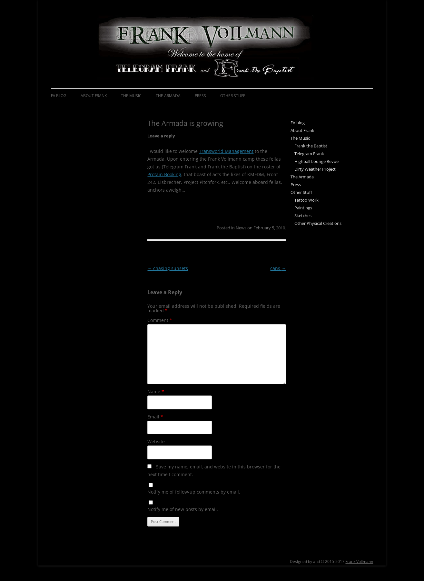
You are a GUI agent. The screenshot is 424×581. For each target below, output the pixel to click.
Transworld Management (226, 151)
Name (155, 391)
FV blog (58, 95)
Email (155, 417)
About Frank (94, 95)
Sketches (302, 215)
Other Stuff (232, 95)
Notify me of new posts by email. (182, 509)
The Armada (168, 95)
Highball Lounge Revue (316, 161)
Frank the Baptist (310, 146)
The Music (131, 95)
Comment (159, 320)
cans (278, 268)
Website (156, 441)
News (241, 228)
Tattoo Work (306, 200)
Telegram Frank (309, 153)
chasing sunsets (167, 268)
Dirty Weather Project (315, 169)
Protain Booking (164, 174)
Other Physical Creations (317, 223)
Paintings (303, 208)
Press (200, 95)
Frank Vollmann (359, 561)
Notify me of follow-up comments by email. (193, 492)
